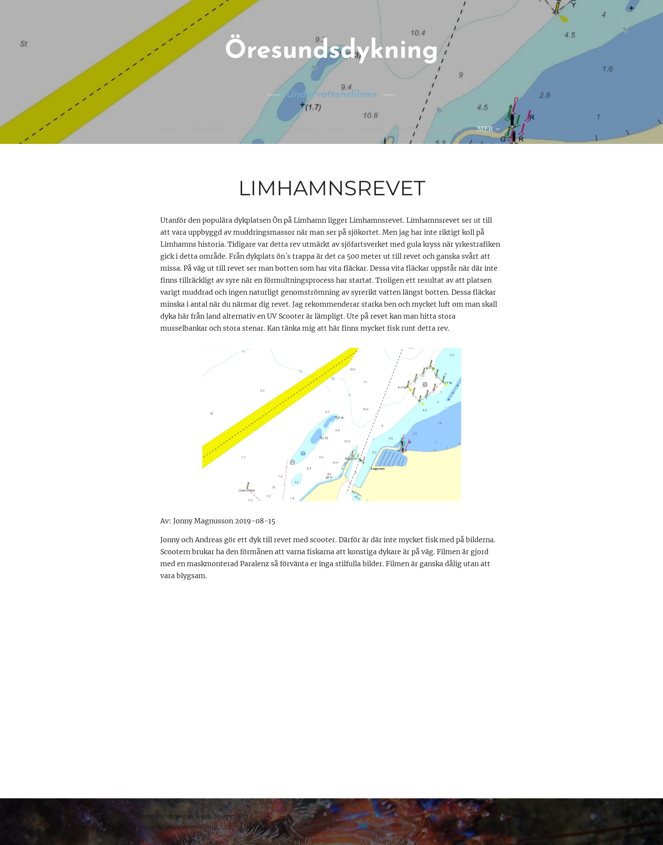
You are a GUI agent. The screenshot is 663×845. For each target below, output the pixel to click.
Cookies (517, 816)
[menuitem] (163, 129)
